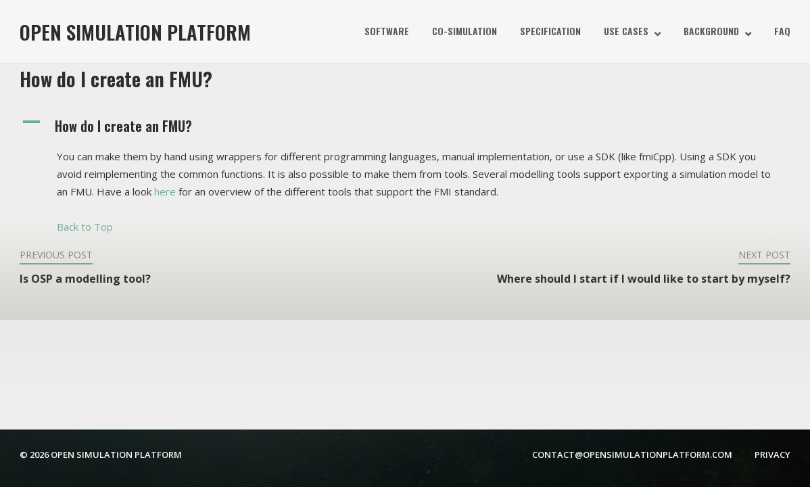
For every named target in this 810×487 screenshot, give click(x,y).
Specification (550, 31)
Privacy (772, 454)
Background (711, 31)
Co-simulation (464, 31)
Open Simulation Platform (135, 31)
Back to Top (85, 226)
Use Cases (626, 31)
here (165, 191)
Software (386, 31)
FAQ (782, 31)
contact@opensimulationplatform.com (632, 454)
